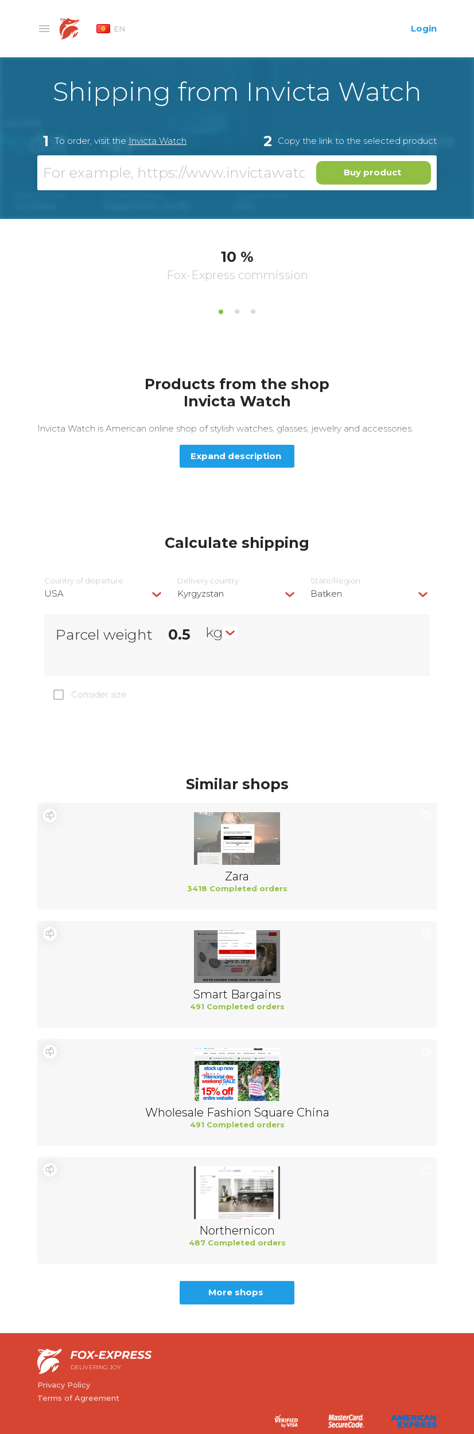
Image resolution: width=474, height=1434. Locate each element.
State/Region (335, 581)
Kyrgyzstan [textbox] (200, 593)
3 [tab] (253, 312)
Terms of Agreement (78, 1397)
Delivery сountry (208, 581)
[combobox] (104, 593)
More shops (235, 1292)
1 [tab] (221, 312)
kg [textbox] (214, 632)
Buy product (372, 172)
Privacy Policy (63, 1384)
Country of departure (83, 581)
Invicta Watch (158, 140)
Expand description (236, 455)
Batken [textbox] (326, 593)
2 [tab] (237, 312)
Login (424, 28)
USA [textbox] (54, 593)
